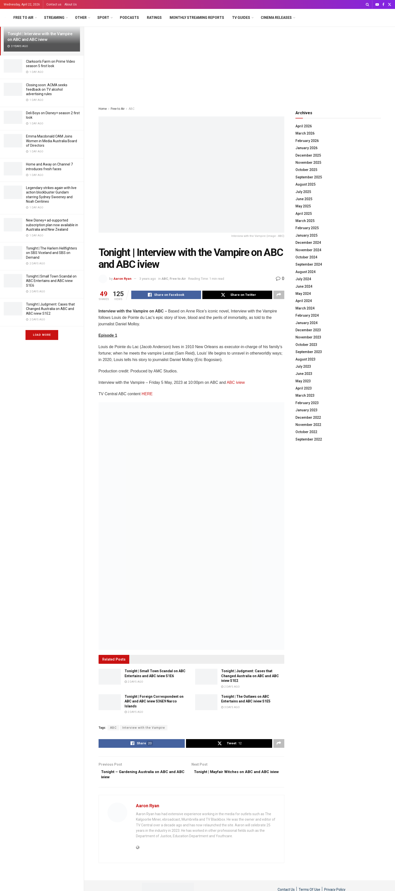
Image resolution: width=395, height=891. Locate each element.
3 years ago (147, 278)
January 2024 (306, 323)
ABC (131, 109)
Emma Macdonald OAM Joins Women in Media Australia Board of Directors (51, 140)
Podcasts (129, 18)
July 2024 (303, 279)
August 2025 (305, 184)
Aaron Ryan (122, 278)
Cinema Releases (276, 18)
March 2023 (305, 395)
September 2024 (308, 264)
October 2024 (306, 257)
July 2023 (303, 366)
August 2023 (305, 359)
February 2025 (307, 228)
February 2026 (307, 141)
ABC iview (236, 383)
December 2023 (308, 330)
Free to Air (23, 18)
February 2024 (307, 315)
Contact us (53, 4)
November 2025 (308, 163)
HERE (147, 394)
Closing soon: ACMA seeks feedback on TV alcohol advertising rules (46, 89)
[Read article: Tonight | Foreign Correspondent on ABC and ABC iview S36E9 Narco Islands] (110, 703)
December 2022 (308, 417)
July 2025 (303, 192)
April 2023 (303, 388)
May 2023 (303, 381)
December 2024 (308, 243)
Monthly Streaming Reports (197, 18)
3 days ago (230, 708)
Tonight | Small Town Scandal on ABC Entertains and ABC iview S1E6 (51, 280)
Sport (103, 18)
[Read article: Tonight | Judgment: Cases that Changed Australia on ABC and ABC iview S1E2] (206, 677)
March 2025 (305, 221)
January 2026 (306, 148)
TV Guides (241, 18)
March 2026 (305, 133)
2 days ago (134, 682)
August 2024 (305, 272)
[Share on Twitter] (237, 295)
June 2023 (303, 374)
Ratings (154, 18)
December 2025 (308, 155)
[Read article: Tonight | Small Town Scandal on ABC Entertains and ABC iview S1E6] (110, 677)
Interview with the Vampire (143, 728)
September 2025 (308, 177)
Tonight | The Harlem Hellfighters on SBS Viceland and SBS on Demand (51, 252)
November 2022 (308, 425)
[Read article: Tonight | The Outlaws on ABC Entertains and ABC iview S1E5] (206, 703)
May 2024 (303, 294)
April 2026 (303, 126)
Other (81, 18)
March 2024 (305, 308)
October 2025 (306, 170)
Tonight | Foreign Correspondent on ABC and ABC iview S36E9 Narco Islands (154, 702)
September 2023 (308, 352)
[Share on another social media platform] (278, 295)
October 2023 (306, 345)
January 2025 (306, 235)
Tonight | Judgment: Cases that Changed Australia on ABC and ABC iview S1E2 (50, 308)
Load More (42, 334)
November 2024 (308, 250)
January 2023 (306, 410)
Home (103, 109)
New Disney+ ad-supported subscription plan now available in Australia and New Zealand (52, 224)
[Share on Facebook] (166, 295)
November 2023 (308, 337)
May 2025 (303, 206)
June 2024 (303, 286)
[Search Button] (367, 4)
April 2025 (303, 214)
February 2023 (307, 403)
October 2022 (306, 432)
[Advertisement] (239, 64)
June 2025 (303, 199)
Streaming (54, 18)
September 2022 (308, 439)
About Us (70, 4)
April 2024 (303, 301)
